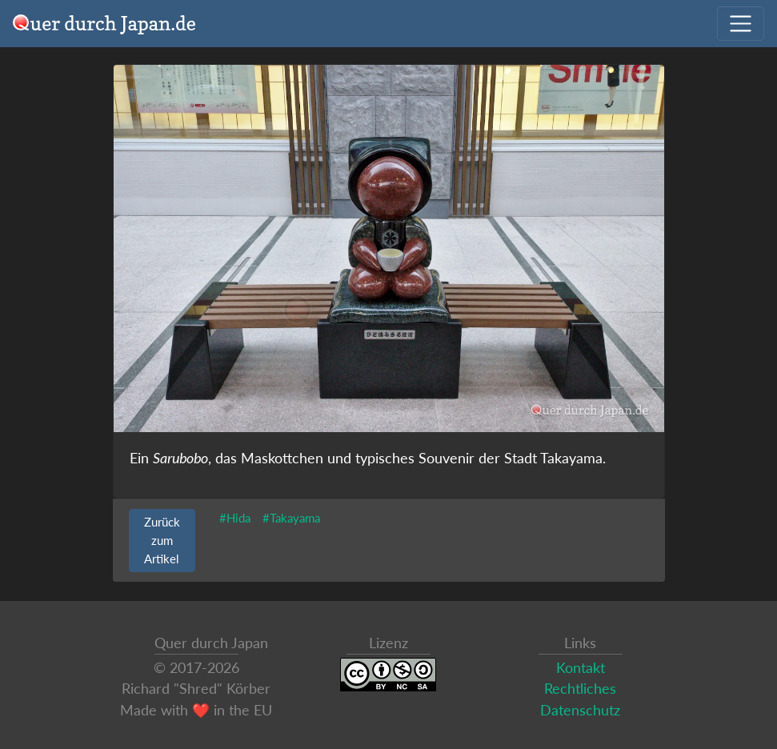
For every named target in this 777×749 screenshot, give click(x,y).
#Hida (234, 518)
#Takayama (291, 518)
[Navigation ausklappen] (740, 23)
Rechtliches (580, 688)
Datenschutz (580, 710)
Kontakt (580, 667)
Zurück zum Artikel (162, 540)
